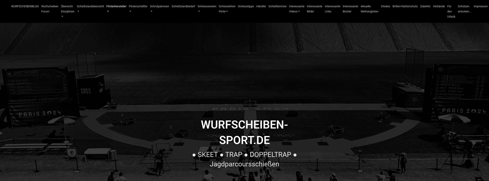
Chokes (385, 6)
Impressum (481, 6)
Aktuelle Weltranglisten (369, 9)
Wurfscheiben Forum (49, 9)
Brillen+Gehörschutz (405, 6)
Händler (261, 6)
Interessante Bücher (350, 9)
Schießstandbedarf (183, 6)
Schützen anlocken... (464, 9)
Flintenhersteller (116, 6)
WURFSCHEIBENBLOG (25, 6)
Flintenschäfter (138, 6)
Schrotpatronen (159, 6)
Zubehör (425, 6)
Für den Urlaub (451, 11)
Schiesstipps (246, 6)
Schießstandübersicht (90, 6)
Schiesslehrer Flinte (227, 9)
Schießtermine (278, 6)
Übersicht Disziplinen (67, 9)
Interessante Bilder (314, 9)
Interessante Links (332, 9)
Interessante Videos (296, 9)
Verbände (439, 6)
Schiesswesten (207, 6)
